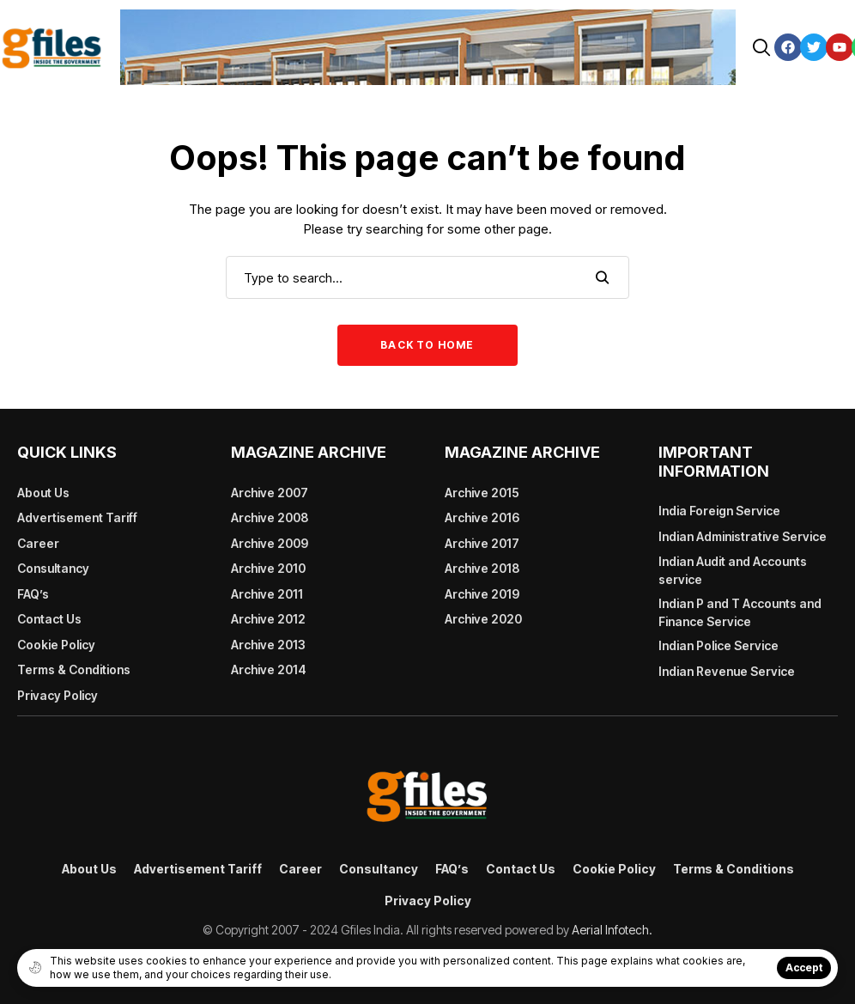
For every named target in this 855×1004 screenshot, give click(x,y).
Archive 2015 (482, 492)
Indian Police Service (718, 645)
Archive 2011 (267, 594)
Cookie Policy (56, 644)
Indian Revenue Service (726, 671)
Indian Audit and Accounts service (732, 570)
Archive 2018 (482, 568)
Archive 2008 (269, 517)
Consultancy (53, 568)
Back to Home (427, 344)
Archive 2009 (269, 543)
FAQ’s (33, 594)
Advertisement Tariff (77, 517)
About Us (43, 492)
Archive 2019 (482, 594)
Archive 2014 (268, 669)
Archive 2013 (268, 644)
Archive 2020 (483, 619)
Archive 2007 (269, 492)
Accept (803, 967)
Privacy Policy (57, 695)
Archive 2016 (482, 517)
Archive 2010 (268, 568)
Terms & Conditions (73, 669)
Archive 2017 (482, 543)
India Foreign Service (719, 510)
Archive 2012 (268, 619)
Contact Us (49, 619)
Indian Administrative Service (742, 536)
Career (38, 543)
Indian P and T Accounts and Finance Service (740, 612)
